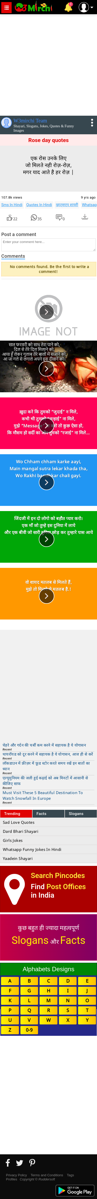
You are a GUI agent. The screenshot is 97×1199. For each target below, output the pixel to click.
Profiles (11, 1179)
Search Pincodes (58, 875)
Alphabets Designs (48, 969)
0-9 (29, 1030)
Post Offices (66, 886)
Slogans (76, 813)
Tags (70, 1175)
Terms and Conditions (47, 1175)
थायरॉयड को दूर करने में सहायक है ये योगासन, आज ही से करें (48, 754)
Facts (41, 813)
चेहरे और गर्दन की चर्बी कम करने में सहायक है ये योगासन (44, 745)
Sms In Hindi (12, 204)
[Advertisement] (48, 63)
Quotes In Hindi (39, 204)
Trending (12, 813)
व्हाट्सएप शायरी (67, 204)
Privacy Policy (16, 1175)
